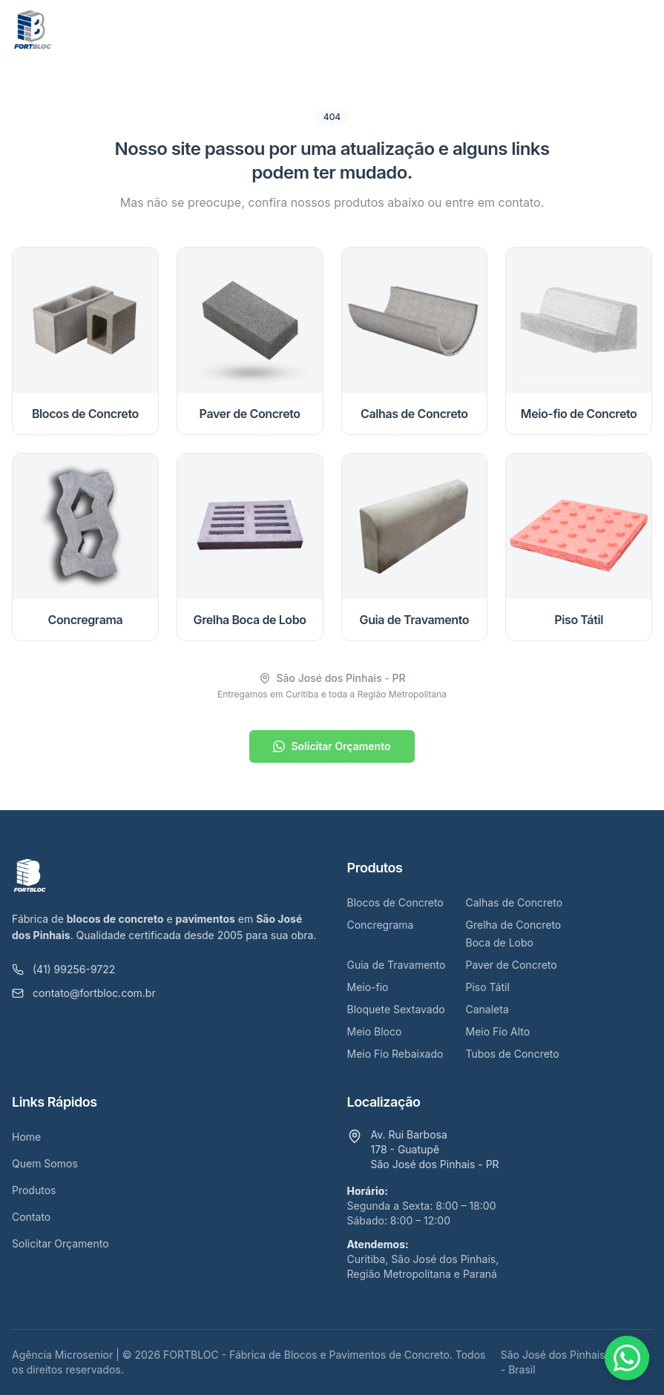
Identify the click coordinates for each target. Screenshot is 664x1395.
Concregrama (380, 924)
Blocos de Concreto (395, 902)
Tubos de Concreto (512, 1053)
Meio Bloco (374, 1031)
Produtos (34, 1190)
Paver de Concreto (511, 964)
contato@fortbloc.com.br (84, 993)
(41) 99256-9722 (63, 969)
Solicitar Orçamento (331, 746)
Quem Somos (45, 1163)
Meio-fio (368, 987)
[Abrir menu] (637, 29)
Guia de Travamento (396, 964)
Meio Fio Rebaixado (395, 1053)
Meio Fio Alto (498, 1031)
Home (26, 1136)
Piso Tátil (488, 987)
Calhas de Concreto (514, 902)
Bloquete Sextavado (396, 1009)
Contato (31, 1216)
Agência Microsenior (62, 1354)
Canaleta (487, 1009)
